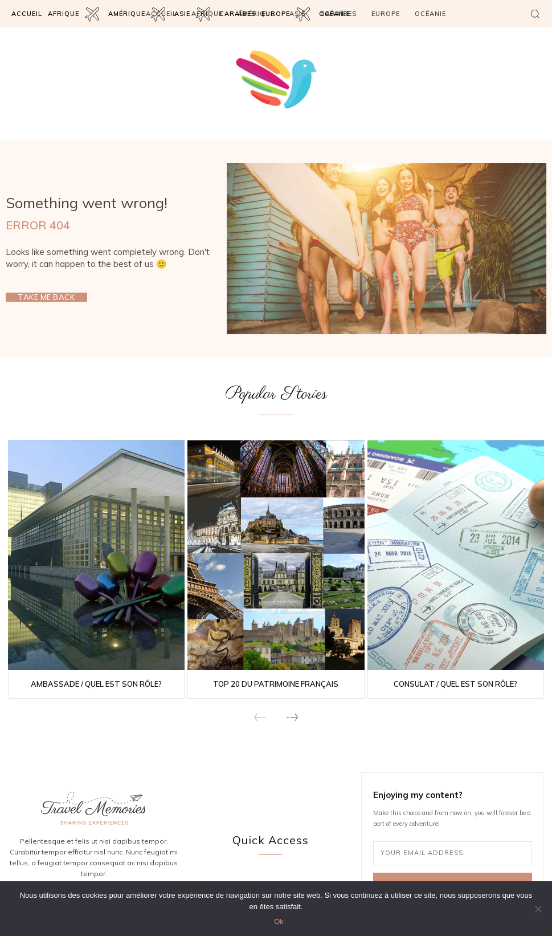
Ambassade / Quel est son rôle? (96, 683)
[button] (535, 13)
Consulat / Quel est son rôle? (455, 683)
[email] (452, 853)
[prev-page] (260, 718)
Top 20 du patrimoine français (275, 683)
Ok (279, 921)
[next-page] (291, 718)
